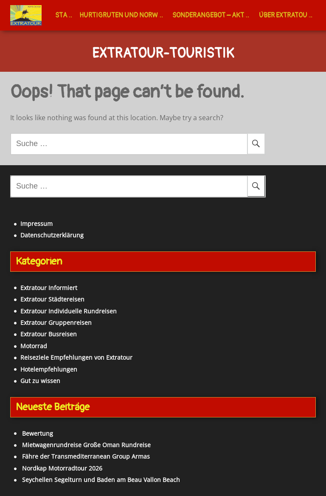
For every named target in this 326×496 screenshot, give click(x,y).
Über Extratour (285, 15)
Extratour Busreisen (48, 334)
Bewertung (37, 433)
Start (65, 15)
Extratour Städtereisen (52, 299)
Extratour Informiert (48, 288)
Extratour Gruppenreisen (56, 322)
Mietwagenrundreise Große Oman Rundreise (86, 445)
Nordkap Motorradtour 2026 (62, 468)
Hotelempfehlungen (48, 369)
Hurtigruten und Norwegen (124, 15)
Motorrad (33, 346)
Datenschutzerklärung (52, 235)
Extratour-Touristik (163, 54)
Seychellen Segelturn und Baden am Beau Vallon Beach (101, 480)
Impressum (36, 224)
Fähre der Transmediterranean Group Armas (86, 456)
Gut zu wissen (40, 381)
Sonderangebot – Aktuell (214, 15)
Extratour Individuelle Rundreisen (68, 311)
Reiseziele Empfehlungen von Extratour (76, 357)
